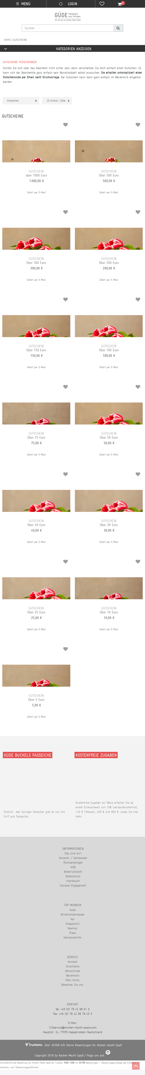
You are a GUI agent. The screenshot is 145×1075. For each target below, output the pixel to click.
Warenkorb (72, 975)
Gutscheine (72, 966)
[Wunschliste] (102, 4)
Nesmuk (72, 928)
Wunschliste (72, 971)
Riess (72, 933)
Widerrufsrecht (73, 871)
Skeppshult (72, 923)
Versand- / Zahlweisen (73, 858)
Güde (73, 910)
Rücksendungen (73, 862)
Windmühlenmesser (73, 914)
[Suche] (118, 28)
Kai (73, 919)
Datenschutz (73, 876)
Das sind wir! (73, 853)
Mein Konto (72, 980)
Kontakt (72, 962)
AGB (73, 867)
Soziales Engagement (73, 885)
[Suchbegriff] (67, 28)
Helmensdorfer (72, 937)
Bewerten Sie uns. (72, 984)
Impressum (73, 881)
